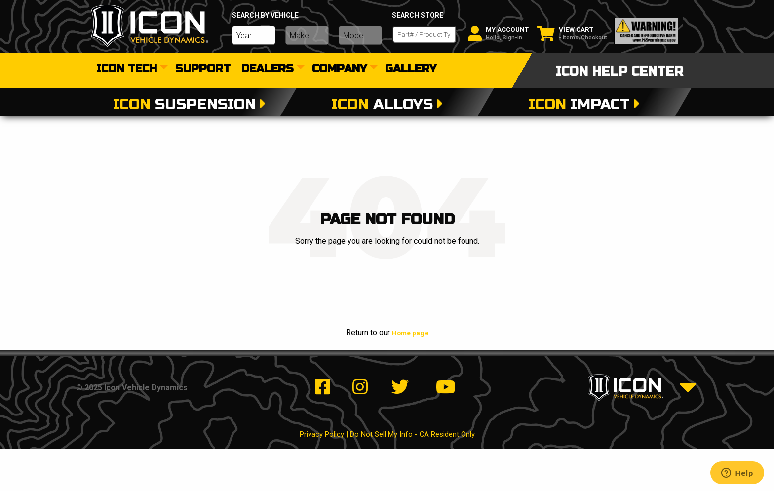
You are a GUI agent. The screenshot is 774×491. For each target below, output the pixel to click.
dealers (267, 69)
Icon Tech (126, 69)
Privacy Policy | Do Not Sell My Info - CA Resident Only (387, 476)
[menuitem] (130, 69)
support (203, 69)
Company (339, 69)
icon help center (619, 71)
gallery (410, 69)
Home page (409, 332)
